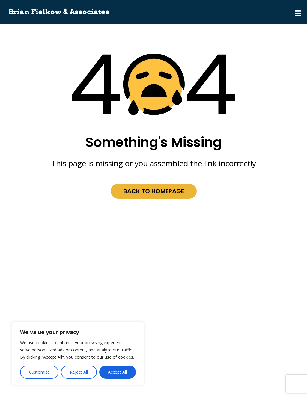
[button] (298, 9)
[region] (78, 353)
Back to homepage (153, 191)
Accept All (117, 372)
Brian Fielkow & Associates (58, 12)
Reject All (79, 372)
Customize (39, 372)
